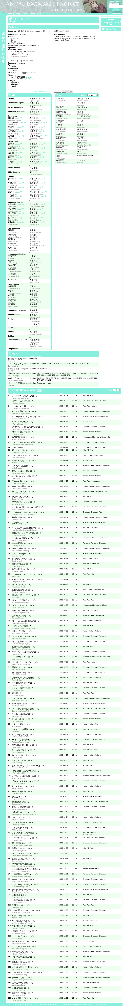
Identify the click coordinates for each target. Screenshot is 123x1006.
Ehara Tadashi (61, 101)
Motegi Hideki (34, 342)
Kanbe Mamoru (13, 159)
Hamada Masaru (35, 233)
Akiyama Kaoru (35, 258)
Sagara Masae (34, 326)
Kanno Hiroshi (12, 306)
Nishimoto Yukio (35, 198)
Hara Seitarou (34, 170)
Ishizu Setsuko (34, 297)
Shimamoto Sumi (61, 149)
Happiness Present (14, 381)
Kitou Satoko (60, 123)
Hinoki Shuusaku (83, 114)
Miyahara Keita (35, 321)
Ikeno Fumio (34, 151)
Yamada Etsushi (35, 317)
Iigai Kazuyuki (12, 250)
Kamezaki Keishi (35, 302)
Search (26, 14)
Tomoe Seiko (60, 158)
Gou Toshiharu (34, 211)
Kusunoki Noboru (83, 132)
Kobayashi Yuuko (62, 127)
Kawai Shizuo (34, 216)
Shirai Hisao (34, 313)
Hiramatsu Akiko (61, 110)
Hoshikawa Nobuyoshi (37, 246)
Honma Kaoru (12, 297)
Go (116, 10)
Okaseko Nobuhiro (14, 211)
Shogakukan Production (19, 57)
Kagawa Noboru (13, 155)
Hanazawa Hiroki (13, 276)
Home (10, 14)
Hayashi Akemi (34, 276)
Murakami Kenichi (36, 347)
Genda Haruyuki (35, 289)
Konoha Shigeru (82, 101)
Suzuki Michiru (13, 220)
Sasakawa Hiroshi (36, 175)
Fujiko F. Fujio (63, 31)
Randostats (116, 14)
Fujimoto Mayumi (35, 263)
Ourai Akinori (12, 151)
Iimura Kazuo (34, 250)
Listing (17, 14)
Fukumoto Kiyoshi (14, 146)
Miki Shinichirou (61, 132)
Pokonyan (30, 31)
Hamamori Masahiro (15, 237)
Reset (69, 91)
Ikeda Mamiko (12, 125)
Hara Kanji (33, 237)
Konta (79, 123)
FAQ (33, 14)
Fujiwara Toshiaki (14, 289)
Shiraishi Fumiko (61, 154)
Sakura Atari (81, 154)
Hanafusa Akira (35, 272)
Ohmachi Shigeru (14, 164)
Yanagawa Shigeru (14, 120)
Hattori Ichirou (12, 207)
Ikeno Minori (34, 125)
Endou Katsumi (35, 159)
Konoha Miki (81, 110)
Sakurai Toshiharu (62, 145)
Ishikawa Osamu (35, 220)
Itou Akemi (11, 302)
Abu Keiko (11, 258)
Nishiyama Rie (13, 216)
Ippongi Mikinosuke (83, 118)
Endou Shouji (12, 263)
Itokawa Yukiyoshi (36, 334)
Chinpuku (80, 105)
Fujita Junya (12, 267)
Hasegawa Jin (12, 241)
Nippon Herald (28, 61)
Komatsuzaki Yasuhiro (37, 138)
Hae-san (80, 163)
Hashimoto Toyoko (36, 105)
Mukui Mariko (60, 140)
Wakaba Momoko (83, 149)
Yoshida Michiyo (13, 134)
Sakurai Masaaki (35, 120)
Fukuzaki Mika (34, 267)
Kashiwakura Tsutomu (63, 114)
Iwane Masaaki (13, 224)
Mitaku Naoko (12, 138)
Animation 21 (31, 52)
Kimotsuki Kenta (61, 118)
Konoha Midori (82, 140)
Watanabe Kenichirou (37, 194)
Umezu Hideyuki (61, 163)
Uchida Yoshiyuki (35, 282)
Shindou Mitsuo (35, 224)
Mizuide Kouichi (13, 129)
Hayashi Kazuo (35, 241)
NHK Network (30, 73)
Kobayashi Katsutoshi (37, 207)
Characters (111, 19)
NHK (32, 349)
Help (39, 14)
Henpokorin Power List (111, 24)
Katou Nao (33, 306)
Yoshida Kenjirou (35, 164)
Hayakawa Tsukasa (14, 293)
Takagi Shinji (34, 146)
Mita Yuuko (59, 136)
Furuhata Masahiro (14, 272)
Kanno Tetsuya (34, 114)
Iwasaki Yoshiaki (35, 155)
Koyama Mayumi (35, 134)
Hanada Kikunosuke (84, 145)
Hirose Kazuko (13, 246)
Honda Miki (33, 293)
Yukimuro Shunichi (36, 110)
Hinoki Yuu (81, 127)
